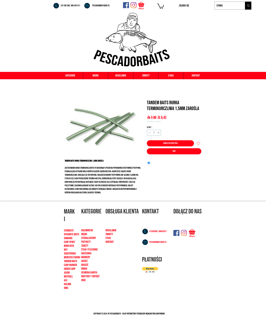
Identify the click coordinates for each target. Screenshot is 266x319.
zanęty (84, 246)
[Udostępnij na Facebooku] (149, 163)
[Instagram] (134, 5)
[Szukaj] (228, 6)
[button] (160, 6)
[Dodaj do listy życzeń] (198, 143)
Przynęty (86, 242)
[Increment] (159, 132)
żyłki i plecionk (89, 249)
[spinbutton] (154, 132)
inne (83, 280)
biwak (84, 269)
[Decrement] (149, 132)
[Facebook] (126, 5)
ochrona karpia (89, 272)
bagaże (84, 265)
